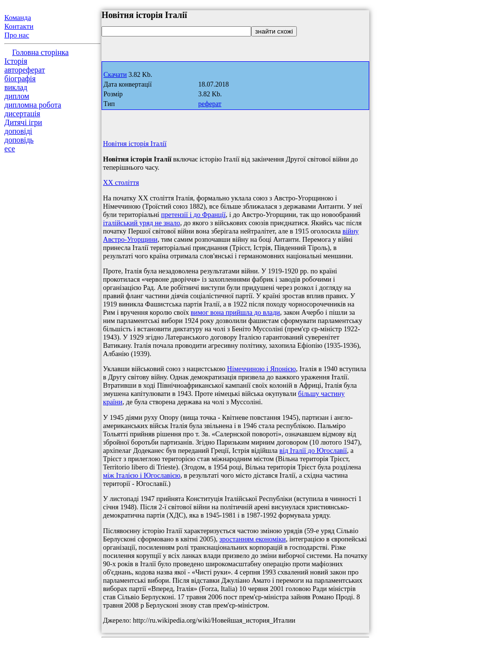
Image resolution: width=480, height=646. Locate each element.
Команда (17, 17)
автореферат (24, 70)
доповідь (19, 140)
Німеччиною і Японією (261, 369)
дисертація (22, 113)
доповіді (18, 131)
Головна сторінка (40, 52)
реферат (210, 104)
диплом (16, 96)
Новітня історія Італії (135, 143)
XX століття (121, 182)
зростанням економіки (253, 539)
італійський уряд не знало (141, 223)
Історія (15, 61)
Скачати (115, 74)
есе (9, 148)
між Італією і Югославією (141, 475)
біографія (19, 78)
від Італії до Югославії (313, 450)
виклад (15, 87)
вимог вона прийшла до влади (235, 312)
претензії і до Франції (193, 214)
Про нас (16, 35)
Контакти (19, 26)
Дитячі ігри (23, 122)
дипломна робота (32, 105)
